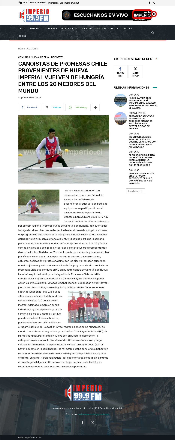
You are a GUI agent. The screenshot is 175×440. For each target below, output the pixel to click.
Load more (135, 191)
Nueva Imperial (40, 57)
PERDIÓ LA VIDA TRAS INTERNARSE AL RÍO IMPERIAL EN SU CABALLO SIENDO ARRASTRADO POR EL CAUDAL (143, 103)
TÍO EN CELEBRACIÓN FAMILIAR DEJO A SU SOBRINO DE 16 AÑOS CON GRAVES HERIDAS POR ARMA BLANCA (142, 142)
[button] (152, 32)
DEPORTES (57, 57)
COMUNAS (32, 48)
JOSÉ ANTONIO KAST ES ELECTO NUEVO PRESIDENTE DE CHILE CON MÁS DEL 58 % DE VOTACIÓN (141, 178)
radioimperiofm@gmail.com (93, 414)
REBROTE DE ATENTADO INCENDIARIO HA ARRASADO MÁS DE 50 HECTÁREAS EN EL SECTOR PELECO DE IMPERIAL (141, 122)
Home (21, 48)
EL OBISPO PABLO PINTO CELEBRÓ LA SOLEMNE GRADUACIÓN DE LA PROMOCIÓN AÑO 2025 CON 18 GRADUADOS (142, 160)
